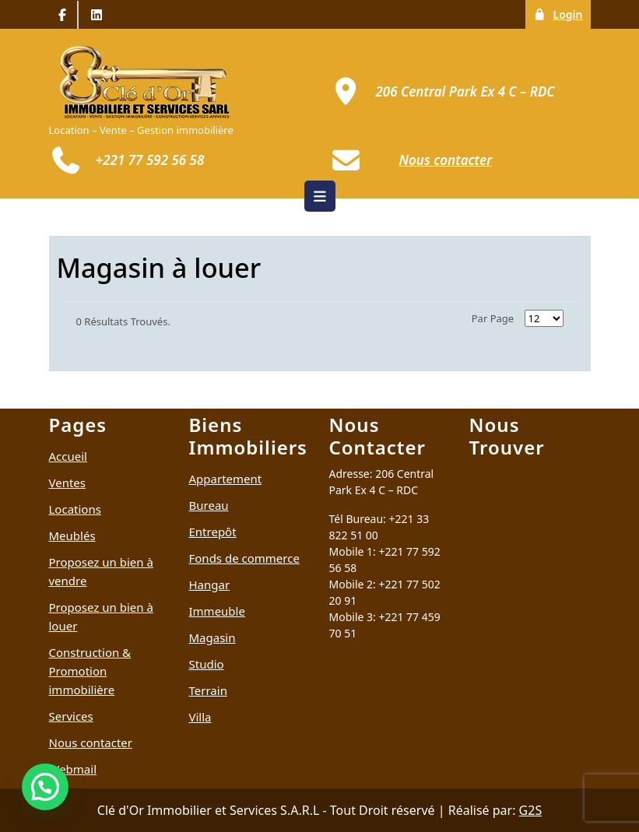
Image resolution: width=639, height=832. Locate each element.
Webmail (73, 769)
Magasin (212, 637)
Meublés (72, 535)
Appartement (225, 478)
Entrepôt (213, 531)
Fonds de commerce (244, 558)
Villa (200, 717)
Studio (206, 664)
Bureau (209, 505)
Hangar (209, 584)
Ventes (67, 482)
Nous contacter (90, 742)
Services (71, 716)
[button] (45, 787)
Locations (75, 509)
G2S (530, 810)
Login (561, 13)
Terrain (208, 690)
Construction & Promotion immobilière (90, 670)
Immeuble (217, 611)
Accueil (68, 456)
